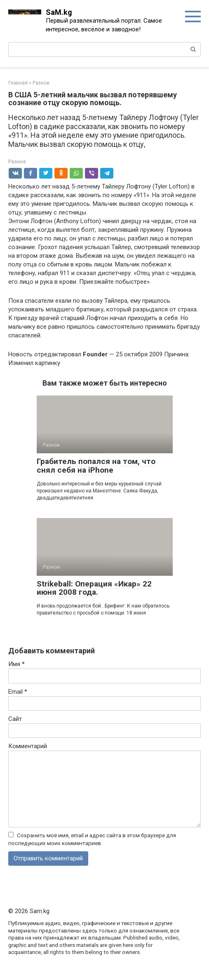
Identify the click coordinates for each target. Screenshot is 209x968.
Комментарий (27, 746)
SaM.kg (59, 12)
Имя (16, 664)
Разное (17, 161)
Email (17, 691)
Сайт (15, 719)
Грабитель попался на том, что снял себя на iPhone (96, 466)
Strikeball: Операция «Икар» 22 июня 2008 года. (94, 588)
